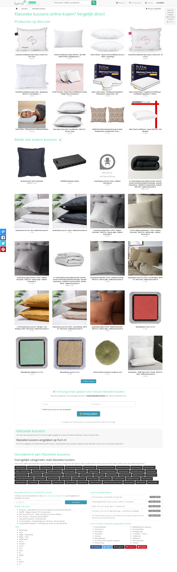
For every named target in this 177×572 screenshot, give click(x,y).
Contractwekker (24, 521)
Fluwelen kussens (89, 467)
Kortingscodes (138, 531)
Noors (21, 541)
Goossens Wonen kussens (24, 479)
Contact (135, 543)
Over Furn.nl (99, 529)
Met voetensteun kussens (106, 467)
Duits (21, 550)
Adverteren (136, 538)
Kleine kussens (152, 482)
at (20, 564)
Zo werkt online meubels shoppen (107, 540)
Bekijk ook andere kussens (38, 139)
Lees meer (170, 22)
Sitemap (98, 536)
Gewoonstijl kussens (71, 475)
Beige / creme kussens (23, 471)
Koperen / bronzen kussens (53, 475)
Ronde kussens (58, 482)
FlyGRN (21, 512)
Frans (21, 532)
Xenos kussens (151, 475)
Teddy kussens (93, 471)
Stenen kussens (136, 467)
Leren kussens (58, 467)
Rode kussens (82, 482)
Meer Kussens (88, 381)
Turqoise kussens (35, 475)
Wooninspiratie (138, 540)
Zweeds (22, 544)
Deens (21, 562)
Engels (21, 555)
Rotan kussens (151, 471)
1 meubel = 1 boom (140, 534)
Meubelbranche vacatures (142, 527)
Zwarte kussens (123, 471)
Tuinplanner (137, 536)
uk (20, 559)
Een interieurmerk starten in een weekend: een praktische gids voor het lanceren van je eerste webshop (126, 516)
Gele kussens (81, 471)
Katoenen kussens (123, 467)
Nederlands (23, 530)
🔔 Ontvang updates (88, 414)
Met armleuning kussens (73, 467)
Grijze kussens (129, 482)
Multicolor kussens (79, 479)
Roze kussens (33, 482)
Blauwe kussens (112, 475)
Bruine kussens (65, 479)
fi (19, 557)
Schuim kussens (53, 479)
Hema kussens (147, 479)
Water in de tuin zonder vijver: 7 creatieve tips (126, 506)
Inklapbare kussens (133, 479)
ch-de (21, 546)
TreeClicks (22, 510)
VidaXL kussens (99, 475)
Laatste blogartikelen (100, 492)
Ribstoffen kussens (39, 471)
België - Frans (24, 537)
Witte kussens (141, 482)
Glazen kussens (21, 482)
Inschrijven (76, 502)
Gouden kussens (119, 479)
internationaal (41, 519)
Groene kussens (45, 482)
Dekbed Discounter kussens (113, 482)
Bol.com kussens (69, 471)
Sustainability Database (27, 523)
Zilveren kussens (95, 482)
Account (149, 3)
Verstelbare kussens (54, 471)
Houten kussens (33, 467)
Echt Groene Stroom (26, 514)
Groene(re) (32, 2)
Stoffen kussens (149, 467)
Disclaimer (98, 534)
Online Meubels (100, 527)
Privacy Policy (99, 543)
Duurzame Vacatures (26, 519)
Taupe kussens (20, 467)
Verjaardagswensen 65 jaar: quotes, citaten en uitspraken (126, 502)
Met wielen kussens (137, 471)
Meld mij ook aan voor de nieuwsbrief (56, 409)
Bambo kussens (105, 479)
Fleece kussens (40, 479)
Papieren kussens (86, 475)
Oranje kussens (46, 467)
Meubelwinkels (100, 538)
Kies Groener (23, 517)
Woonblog (98, 531)
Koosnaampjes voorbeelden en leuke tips (126, 497)
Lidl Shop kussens (21, 475)
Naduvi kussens (125, 475)
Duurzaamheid (138, 529)
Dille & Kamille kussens (108, 471)
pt (20, 553)
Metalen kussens (138, 475)
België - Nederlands (26, 535)
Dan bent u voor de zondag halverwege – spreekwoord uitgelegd (126, 511)
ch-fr (20, 548)
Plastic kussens (93, 479)
